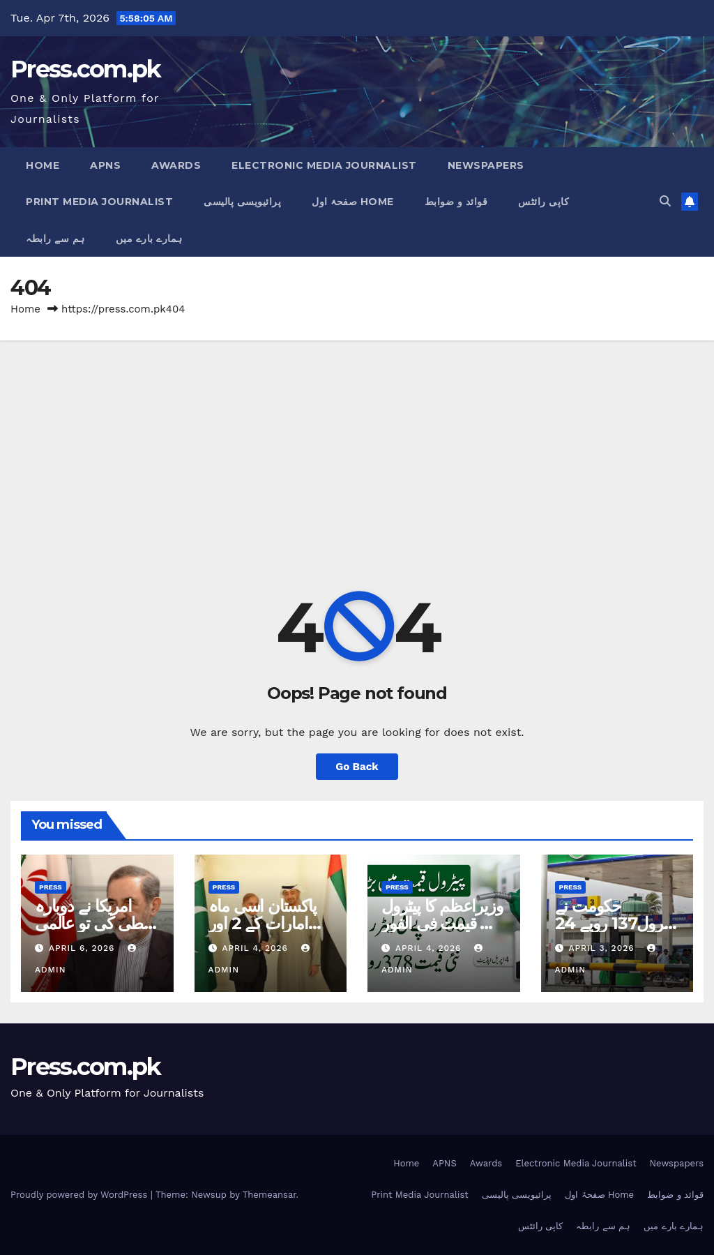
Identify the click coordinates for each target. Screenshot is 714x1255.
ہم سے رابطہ (55, 238)
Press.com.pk (85, 69)
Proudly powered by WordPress (80, 1194)
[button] (665, 201)
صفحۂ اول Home (353, 201)
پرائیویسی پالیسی (242, 201)
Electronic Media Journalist (324, 165)
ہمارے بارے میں (149, 238)
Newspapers (486, 165)
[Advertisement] (357, 445)
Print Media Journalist (99, 201)
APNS (105, 165)
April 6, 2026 (83, 948)
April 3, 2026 (602, 948)
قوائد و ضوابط (456, 201)
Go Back (357, 766)
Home (42, 165)
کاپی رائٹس (543, 201)
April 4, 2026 (256, 948)
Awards (176, 165)
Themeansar (269, 1194)
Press (50, 887)
